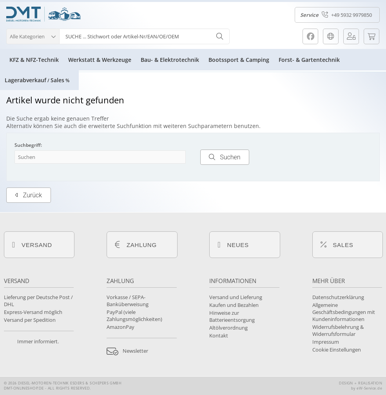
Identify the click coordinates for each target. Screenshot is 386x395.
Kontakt (218, 335)
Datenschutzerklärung (338, 297)
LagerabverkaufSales (37, 80)
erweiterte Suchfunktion (120, 126)
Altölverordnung (228, 327)
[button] (32, 35)
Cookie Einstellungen (336, 349)
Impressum (325, 341)
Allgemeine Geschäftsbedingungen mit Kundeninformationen (343, 312)
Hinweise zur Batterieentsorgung (232, 316)
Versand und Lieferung (235, 297)
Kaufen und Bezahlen (234, 304)
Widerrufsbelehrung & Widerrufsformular (338, 330)
